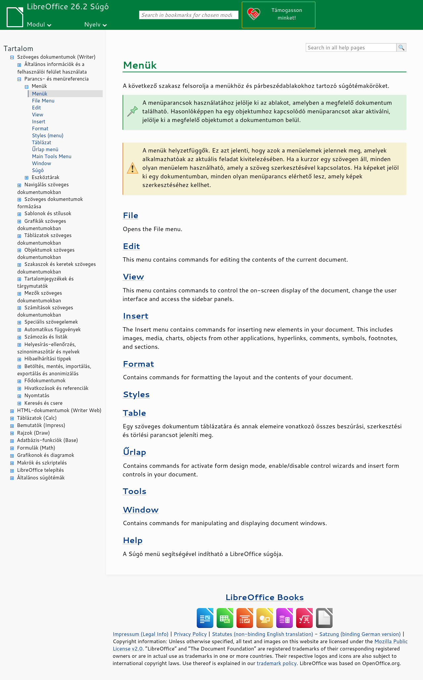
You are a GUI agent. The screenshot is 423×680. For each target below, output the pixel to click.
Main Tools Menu (52, 156)
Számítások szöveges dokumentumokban (45, 311)
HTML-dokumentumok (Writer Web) (59, 410)
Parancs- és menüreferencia (56, 78)
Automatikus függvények (52, 329)
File (130, 215)
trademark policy (276, 663)
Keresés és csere (43, 403)
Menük (39, 86)
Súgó (38, 170)
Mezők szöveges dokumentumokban (39, 296)
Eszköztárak (45, 177)
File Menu (43, 100)
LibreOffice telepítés (40, 469)
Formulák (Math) (36, 447)
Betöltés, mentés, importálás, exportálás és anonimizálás (54, 370)
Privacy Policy (190, 634)
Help (133, 540)
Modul (35, 24)
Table (134, 412)
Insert (38, 121)
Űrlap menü (45, 149)
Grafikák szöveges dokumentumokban (41, 224)
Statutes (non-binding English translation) (262, 634)
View (37, 114)
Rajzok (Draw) (33, 432)
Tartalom (18, 48)
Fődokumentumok (45, 380)
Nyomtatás (36, 395)
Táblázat (41, 142)
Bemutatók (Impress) (41, 425)
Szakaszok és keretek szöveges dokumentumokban (56, 268)
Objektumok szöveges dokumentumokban (46, 253)
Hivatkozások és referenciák (56, 388)
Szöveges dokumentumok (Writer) (56, 56)
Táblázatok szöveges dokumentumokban (44, 239)
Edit (36, 107)
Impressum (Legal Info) (141, 634)
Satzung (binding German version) (360, 634)
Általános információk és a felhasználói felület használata (52, 68)
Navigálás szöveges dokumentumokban (43, 188)
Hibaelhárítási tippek (47, 358)
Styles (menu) (48, 135)
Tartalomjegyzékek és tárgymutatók (45, 282)
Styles (136, 394)
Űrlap (134, 452)
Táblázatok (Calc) (37, 417)
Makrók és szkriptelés (42, 462)
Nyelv (92, 24)
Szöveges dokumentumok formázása (50, 203)
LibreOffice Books (264, 597)
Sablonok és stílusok (47, 213)
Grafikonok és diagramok (45, 455)
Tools (134, 491)
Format (40, 128)
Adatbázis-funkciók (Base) (47, 440)
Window (41, 163)
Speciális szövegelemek (51, 321)
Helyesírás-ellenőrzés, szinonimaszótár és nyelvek (48, 348)
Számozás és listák (46, 336)
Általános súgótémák (41, 477)
